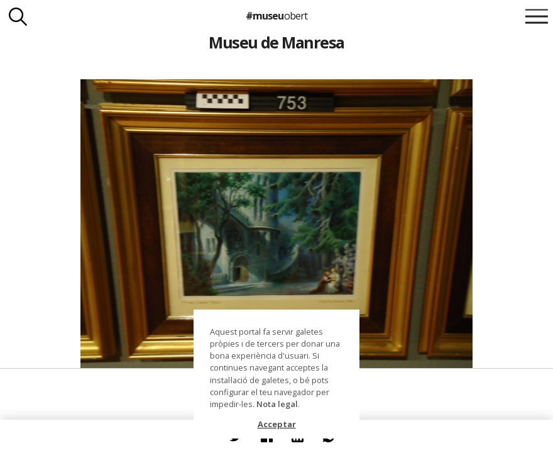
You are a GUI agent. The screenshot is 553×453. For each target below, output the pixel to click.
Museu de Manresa (276, 42)
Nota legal (277, 404)
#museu (276, 16)
